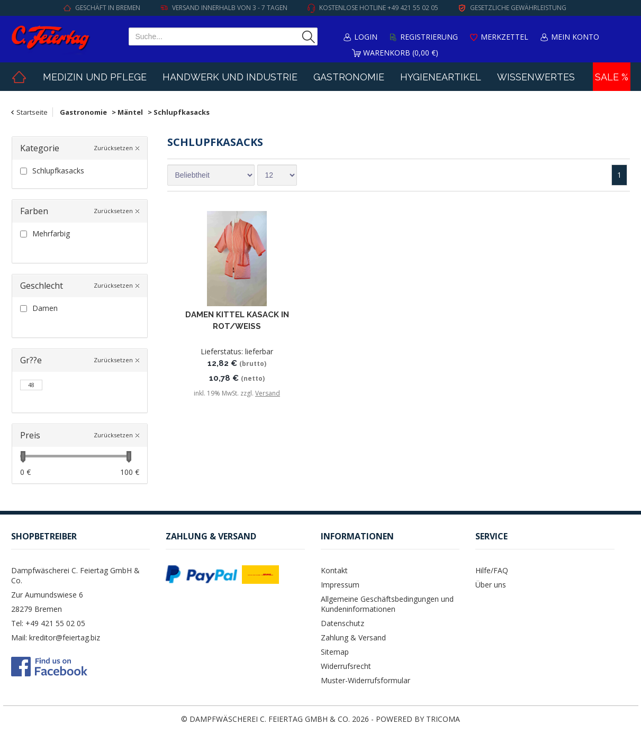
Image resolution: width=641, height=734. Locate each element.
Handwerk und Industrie (229, 76)
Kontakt (334, 570)
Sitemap (335, 652)
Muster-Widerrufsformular (365, 680)
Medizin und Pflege (95, 76)
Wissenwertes (536, 76)
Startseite (32, 112)
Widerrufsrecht (346, 666)
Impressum (340, 585)
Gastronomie (348, 76)
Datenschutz (342, 623)
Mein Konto (575, 37)
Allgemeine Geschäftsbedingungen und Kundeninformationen (387, 604)
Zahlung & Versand (353, 637)
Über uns (490, 585)
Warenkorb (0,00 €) (400, 53)
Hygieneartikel (440, 76)
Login (365, 37)
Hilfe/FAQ (491, 570)
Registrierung (429, 37)
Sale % (611, 76)
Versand (267, 393)
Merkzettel (504, 37)
